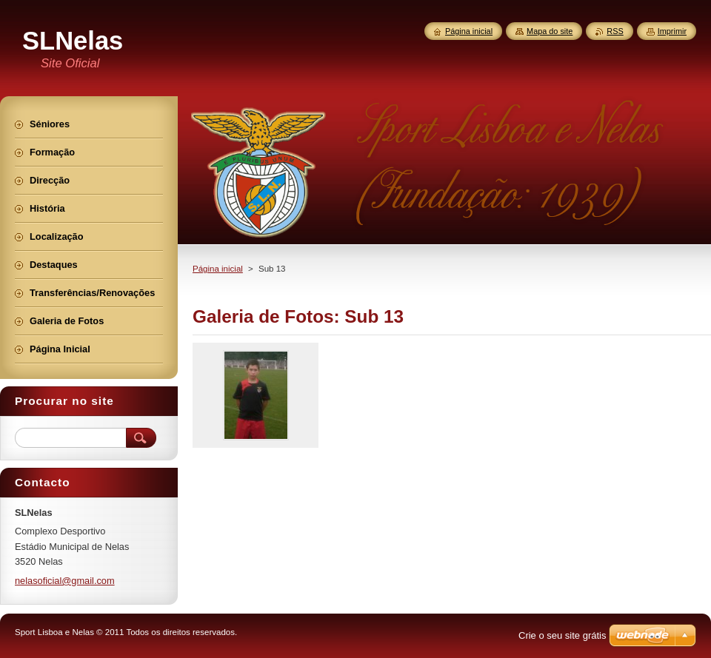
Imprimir (672, 31)
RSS (615, 31)
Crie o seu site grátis (562, 635)
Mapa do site (550, 31)
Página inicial (218, 268)
